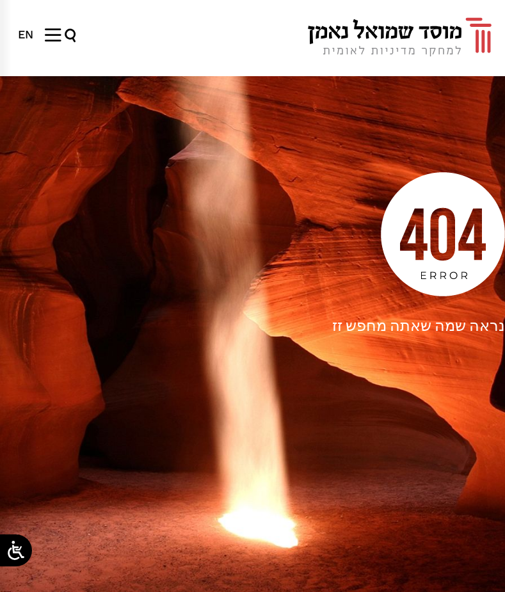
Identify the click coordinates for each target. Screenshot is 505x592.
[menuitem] (26, 34)
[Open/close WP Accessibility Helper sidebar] (16, 550)
